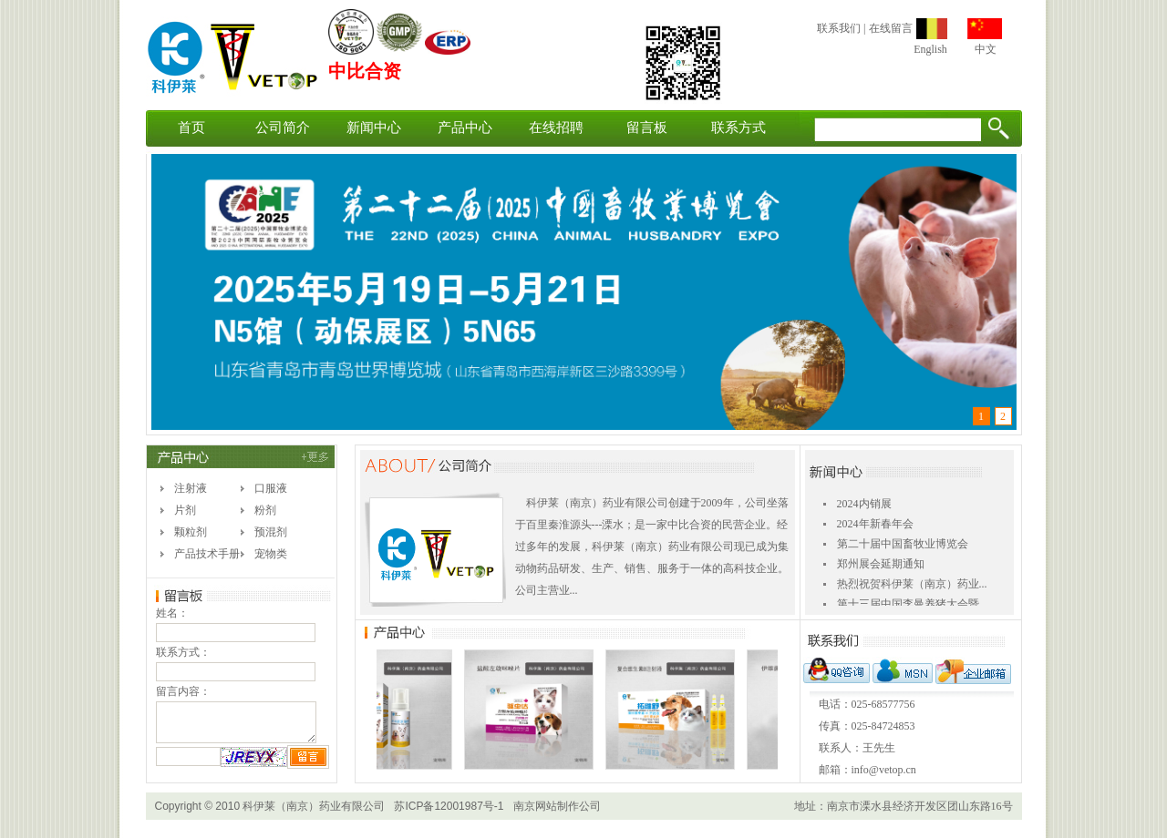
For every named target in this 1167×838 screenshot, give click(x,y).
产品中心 (465, 127)
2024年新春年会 (875, 526)
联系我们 (839, 28)
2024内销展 (864, 506)
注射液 (190, 488)
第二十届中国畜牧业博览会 (902, 546)
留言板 (646, 127)
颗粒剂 (190, 532)
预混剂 (270, 532)
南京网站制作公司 (557, 806)
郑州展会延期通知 (880, 566)
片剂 (185, 510)
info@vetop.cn (884, 769)
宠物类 (270, 553)
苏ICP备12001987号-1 (448, 806)
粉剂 (265, 510)
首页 (191, 127)
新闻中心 (373, 127)
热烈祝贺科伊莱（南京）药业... (912, 586)
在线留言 (891, 28)
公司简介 (282, 127)
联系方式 (738, 127)
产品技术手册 (207, 553)
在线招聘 (556, 127)
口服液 (270, 488)
